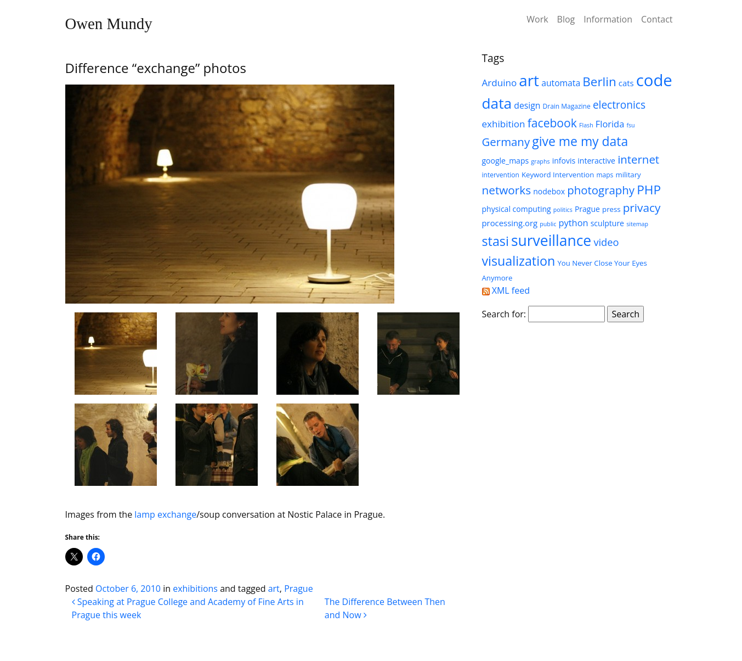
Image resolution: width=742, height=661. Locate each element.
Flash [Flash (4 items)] (586, 125)
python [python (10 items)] (573, 222)
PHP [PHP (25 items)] (649, 189)
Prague (298, 588)
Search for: (504, 314)
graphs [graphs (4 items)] (540, 161)
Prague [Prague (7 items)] (587, 209)
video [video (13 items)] (606, 242)
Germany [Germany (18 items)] (506, 141)
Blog (566, 19)
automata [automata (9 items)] (560, 83)
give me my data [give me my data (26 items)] (580, 141)
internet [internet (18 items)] (638, 159)
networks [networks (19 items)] (506, 190)
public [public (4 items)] (548, 224)
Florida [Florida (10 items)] (610, 123)
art (274, 588)
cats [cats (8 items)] (626, 82)
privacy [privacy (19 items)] (642, 207)
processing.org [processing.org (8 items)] (510, 222)
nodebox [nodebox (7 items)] (549, 191)
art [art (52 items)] (529, 80)
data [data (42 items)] (497, 103)
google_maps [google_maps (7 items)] (505, 160)
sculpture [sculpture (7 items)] (607, 223)
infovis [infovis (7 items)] (564, 160)
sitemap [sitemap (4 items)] (637, 224)
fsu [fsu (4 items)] (630, 125)
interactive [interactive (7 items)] (596, 160)
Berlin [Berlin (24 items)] (599, 81)
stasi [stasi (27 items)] (495, 241)
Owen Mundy (108, 23)
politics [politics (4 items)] (563, 210)
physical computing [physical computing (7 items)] (516, 209)
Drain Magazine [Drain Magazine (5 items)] (567, 106)
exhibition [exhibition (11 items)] (503, 123)
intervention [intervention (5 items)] (500, 175)
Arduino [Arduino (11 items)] (499, 82)
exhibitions (195, 588)
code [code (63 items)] (654, 80)
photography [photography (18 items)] (601, 190)
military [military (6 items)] (628, 175)
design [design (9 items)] (527, 105)
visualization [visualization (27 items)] (519, 261)
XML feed (506, 290)
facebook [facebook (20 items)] (552, 123)
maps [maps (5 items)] (604, 175)
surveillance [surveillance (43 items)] (551, 240)
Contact (656, 19)
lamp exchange (165, 514)
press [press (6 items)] (611, 209)
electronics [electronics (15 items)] (619, 105)
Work (537, 19)
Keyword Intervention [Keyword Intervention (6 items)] (558, 175)
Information (608, 19)
